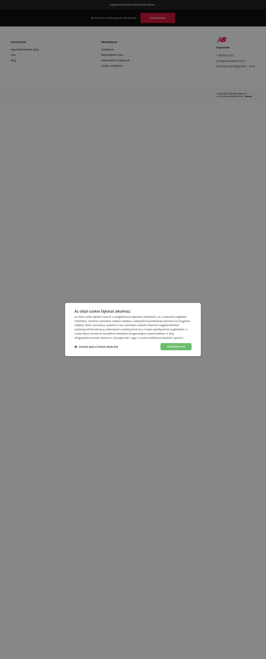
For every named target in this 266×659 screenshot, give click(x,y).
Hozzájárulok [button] (175, 346)
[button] (96, 346)
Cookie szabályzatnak (156, 329)
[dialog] (133, 329)
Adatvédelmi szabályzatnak (122, 329)
